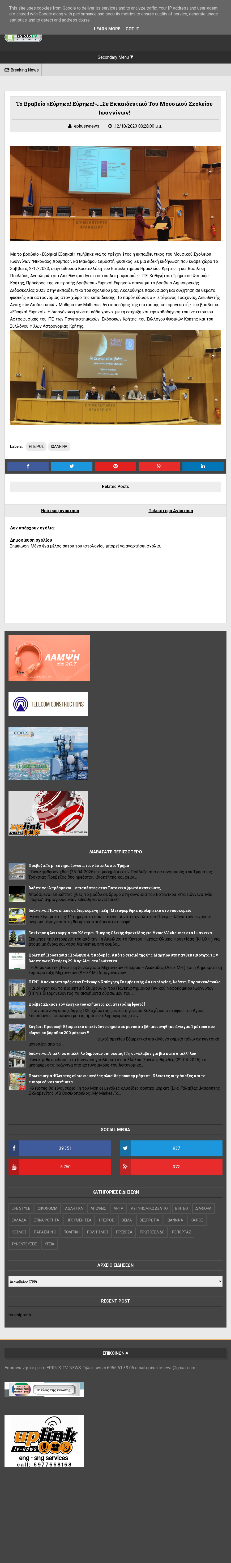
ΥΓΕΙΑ (49, 1244)
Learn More (107, 28)
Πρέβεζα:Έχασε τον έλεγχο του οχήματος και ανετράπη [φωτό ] (86, 1004)
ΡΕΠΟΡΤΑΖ (181, 1232)
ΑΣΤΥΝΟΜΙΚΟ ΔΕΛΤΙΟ (149, 1208)
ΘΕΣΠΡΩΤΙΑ (149, 1220)
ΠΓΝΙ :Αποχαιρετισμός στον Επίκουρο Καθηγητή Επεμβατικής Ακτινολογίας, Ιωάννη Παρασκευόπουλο (124, 981)
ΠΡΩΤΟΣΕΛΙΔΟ (152, 1232)
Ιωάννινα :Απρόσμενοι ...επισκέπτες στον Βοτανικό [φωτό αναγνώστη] (94, 887)
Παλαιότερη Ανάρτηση (170, 510)
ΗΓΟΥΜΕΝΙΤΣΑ (79, 1220)
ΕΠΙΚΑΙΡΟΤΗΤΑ (46, 1220)
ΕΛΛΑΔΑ (19, 1220)
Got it (132, 28)
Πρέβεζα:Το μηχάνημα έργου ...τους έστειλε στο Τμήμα (78, 865)
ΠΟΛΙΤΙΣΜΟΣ (98, 1232)
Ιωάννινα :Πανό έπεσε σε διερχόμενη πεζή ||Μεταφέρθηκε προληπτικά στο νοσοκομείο (109, 910)
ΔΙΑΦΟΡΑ (203, 1208)
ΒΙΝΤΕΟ (181, 1208)
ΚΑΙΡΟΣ (197, 1220)
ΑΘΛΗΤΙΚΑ (74, 1208)
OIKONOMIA (48, 1208)
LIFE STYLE (21, 1208)
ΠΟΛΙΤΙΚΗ (72, 1232)
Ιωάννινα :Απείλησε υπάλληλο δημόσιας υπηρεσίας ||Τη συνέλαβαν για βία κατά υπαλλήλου (112, 1053)
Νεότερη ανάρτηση (60, 510)
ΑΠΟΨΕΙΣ (98, 1208)
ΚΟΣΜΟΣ (19, 1232)
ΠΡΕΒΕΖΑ (124, 1232)
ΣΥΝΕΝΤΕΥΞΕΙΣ (24, 1244)
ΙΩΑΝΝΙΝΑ (59, 446)
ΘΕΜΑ (126, 1220)
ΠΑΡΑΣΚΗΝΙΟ (45, 1232)
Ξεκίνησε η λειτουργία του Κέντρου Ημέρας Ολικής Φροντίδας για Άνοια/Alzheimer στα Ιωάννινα (120, 932)
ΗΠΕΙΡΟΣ (36, 446)
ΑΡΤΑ (118, 1208)
